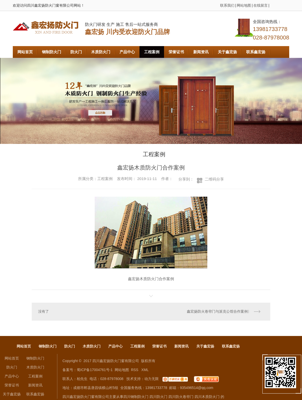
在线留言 (260, 5)
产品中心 (127, 52)
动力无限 (151, 379)
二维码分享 (214, 179)
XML (145, 370)
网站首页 (25, 52)
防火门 (76, 52)
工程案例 (151, 52)
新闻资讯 (201, 52)
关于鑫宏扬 (227, 52)
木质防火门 (100, 52)
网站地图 (244, 5)
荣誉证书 (176, 52)
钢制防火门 (51, 52)
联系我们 (227, 5)
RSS (135, 370)
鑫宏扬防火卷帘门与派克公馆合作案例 (217, 312)
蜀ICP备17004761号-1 (95, 370)
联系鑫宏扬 (255, 52)
